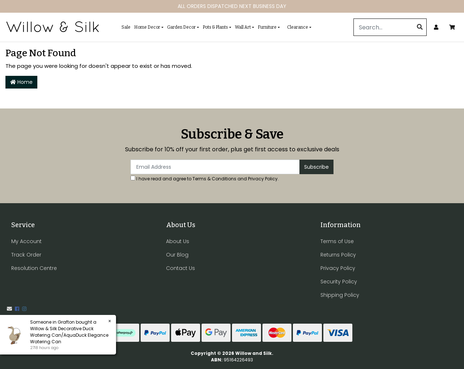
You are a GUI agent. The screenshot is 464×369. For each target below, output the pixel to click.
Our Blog (177, 254)
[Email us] (9, 308)
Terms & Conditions (214, 179)
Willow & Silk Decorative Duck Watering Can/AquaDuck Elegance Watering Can (69, 335)
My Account (26, 241)
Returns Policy (338, 254)
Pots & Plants (215, 27)
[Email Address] (215, 167)
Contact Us (180, 268)
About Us (177, 241)
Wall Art (243, 27)
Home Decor (147, 27)
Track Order (26, 254)
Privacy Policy (263, 179)
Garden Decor (181, 27)
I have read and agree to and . (204, 179)
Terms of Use (337, 241)
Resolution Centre (34, 268)
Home (21, 82)
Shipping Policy (339, 295)
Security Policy (338, 281)
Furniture (267, 27)
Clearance (297, 27)
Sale (125, 27)
